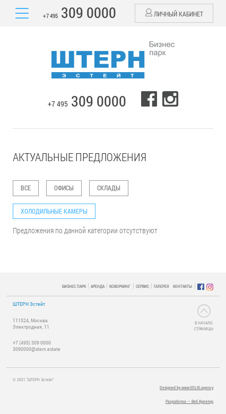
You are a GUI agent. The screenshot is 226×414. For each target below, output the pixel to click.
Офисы (64, 187)
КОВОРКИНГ (120, 286)
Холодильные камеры (54, 211)
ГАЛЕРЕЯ (161, 286)
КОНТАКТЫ (182, 286)
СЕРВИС (142, 286)
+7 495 (79, 12)
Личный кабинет (174, 13)
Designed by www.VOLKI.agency (186, 387)
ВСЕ (26, 187)
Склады (108, 187)
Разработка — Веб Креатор (189, 401)
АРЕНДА (98, 286)
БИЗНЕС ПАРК (74, 286)
